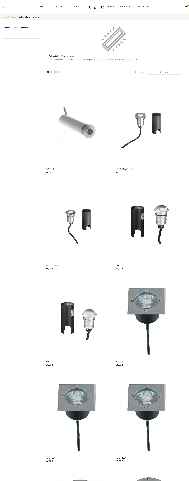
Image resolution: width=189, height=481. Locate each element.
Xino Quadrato (159, 282)
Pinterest (94, 447)
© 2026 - (61, 475)
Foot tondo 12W (90, 230)
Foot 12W (156, 178)
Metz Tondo (122, 125)
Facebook (94, 443)
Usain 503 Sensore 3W (91, 335)
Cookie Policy (84, 475)
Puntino (50, 125)
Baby (153, 125)
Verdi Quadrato (89, 282)
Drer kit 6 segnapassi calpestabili (56, 387)
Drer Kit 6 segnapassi (126, 335)
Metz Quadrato (89, 125)
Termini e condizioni (99, 475)
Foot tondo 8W (54, 230)
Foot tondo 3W (124, 230)
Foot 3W (85, 178)
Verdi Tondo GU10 (125, 282)
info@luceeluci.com (31, 460)
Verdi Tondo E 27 (159, 230)
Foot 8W (120, 178)
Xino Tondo (52, 335)
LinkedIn (94, 454)
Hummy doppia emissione (128, 387)
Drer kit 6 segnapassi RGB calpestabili (163, 335)
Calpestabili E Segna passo (16, 27)
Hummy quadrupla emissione (165, 387)
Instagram (94, 451)
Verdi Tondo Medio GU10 (58, 282)
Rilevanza (171, 72)
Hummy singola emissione (93, 387)
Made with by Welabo (121, 475)
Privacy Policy (71, 475)
